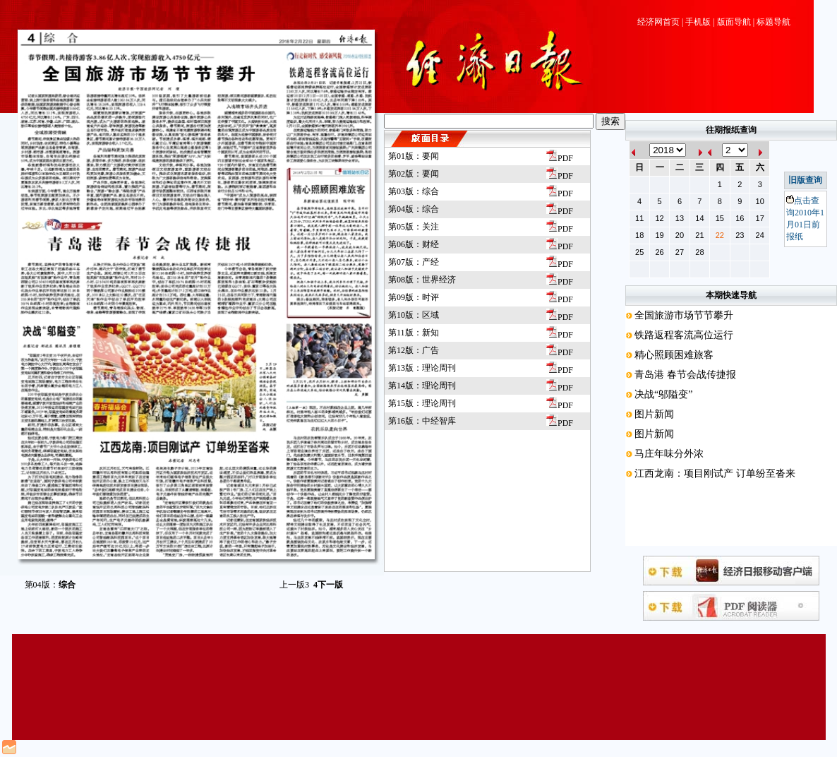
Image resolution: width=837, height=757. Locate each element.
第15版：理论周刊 (422, 403)
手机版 (698, 22)
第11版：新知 (413, 333)
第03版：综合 (413, 191)
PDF (559, 158)
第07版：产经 (413, 262)
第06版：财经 (413, 244)
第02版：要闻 (413, 174)
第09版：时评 (413, 297)
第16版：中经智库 (422, 421)
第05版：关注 (413, 227)
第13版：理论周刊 (422, 368)
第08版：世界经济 (422, 280)
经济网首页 (658, 22)
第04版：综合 (413, 209)
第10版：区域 (413, 315)
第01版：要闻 (413, 156)
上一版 (294, 585)
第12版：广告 (413, 350)
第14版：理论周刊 (422, 386)
